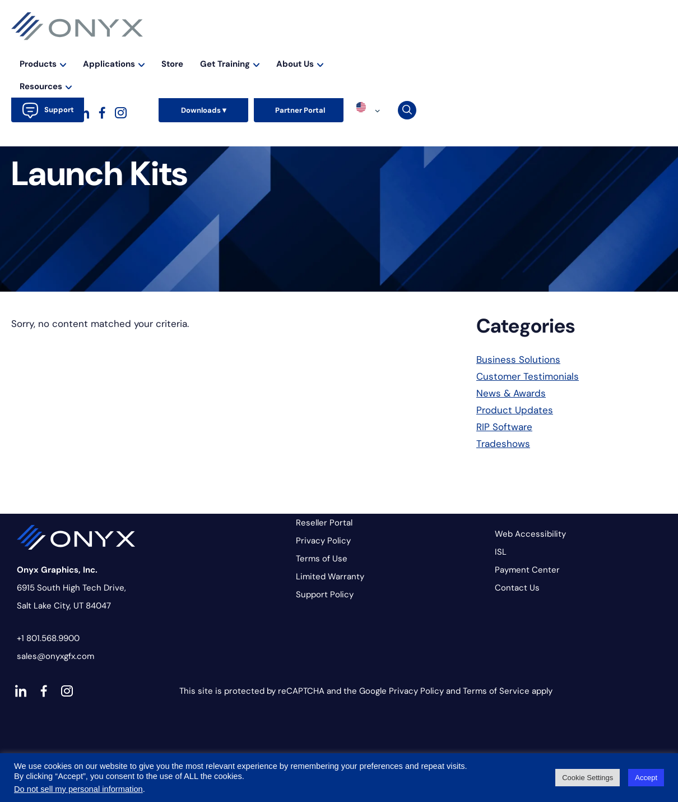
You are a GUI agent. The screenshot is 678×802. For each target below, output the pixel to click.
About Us (537, 47)
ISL (501, 551)
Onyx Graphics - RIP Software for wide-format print (77, 26)
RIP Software (504, 427)
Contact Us (517, 587)
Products (281, 47)
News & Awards (511, 393)
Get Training (468, 47)
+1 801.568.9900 (48, 638)
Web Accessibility (530, 534)
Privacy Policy (323, 540)
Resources (604, 47)
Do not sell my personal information (78, 789)
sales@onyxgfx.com (55, 656)
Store (410, 47)
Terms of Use (321, 558)
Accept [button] (646, 777)
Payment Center (527, 569)
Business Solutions (518, 359)
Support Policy (325, 594)
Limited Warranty (330, 576)
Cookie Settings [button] (587, 777)
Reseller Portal (324, 522)
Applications (352, 47)
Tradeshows (503, 443)
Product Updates (514, 410)
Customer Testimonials (527, 376)
